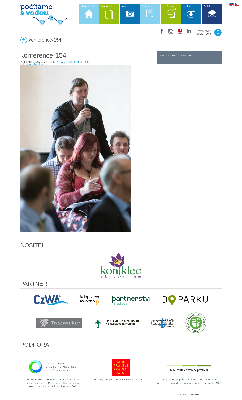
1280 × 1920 (57, 61)
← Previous (26, 64)
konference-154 (78, 61)
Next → (38, 64)
